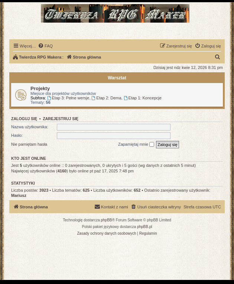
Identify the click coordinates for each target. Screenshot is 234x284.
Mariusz (18, 195)
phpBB (106, 220)
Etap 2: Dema (106, 98)
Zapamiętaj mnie (136, 144)
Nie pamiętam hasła (29, 144)
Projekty (40, 88)
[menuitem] (45, 46)
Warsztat (117, 77)
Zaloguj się (24, 118)
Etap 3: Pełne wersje (68, 98)
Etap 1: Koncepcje (143, 98)
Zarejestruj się (60, 118)
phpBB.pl (144, 227)
